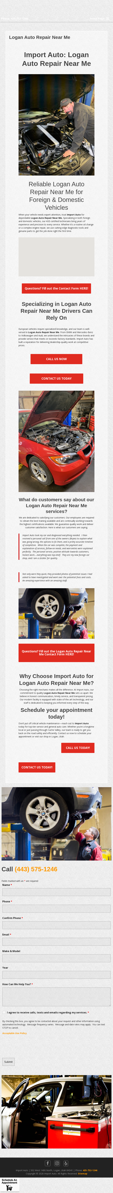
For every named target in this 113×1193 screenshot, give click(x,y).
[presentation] (26, 1046)
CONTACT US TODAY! (37, 767)
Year (5, 967)
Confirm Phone (12, 918)
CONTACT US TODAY (56, 378)
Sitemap (82, 1173)
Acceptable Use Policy (14, 1033)
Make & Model (11, 951)
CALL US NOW (56, 359)
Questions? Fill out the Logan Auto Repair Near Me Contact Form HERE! (56, 652)
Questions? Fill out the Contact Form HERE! (56, 288)
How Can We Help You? (17, 984)
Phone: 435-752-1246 (14, 18)
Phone (7, 901)
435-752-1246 (90, 1170)
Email (6, 934)
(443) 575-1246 (36, 869)
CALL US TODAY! (78, 748)
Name (7, 885)
